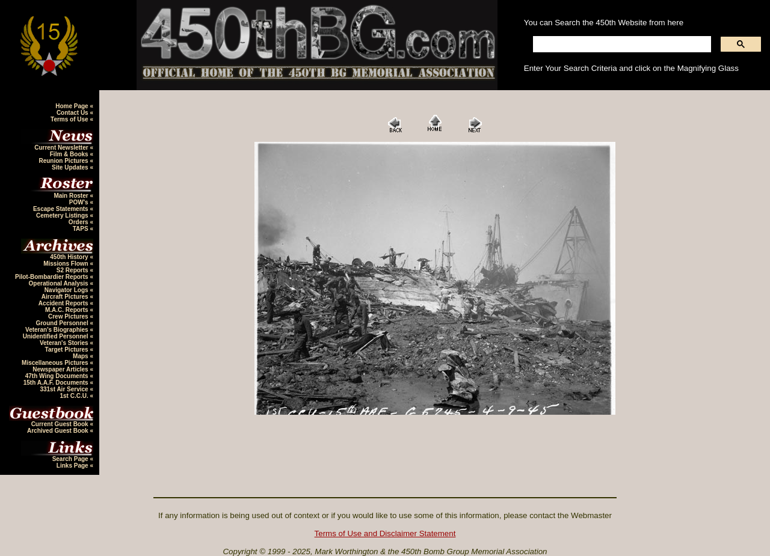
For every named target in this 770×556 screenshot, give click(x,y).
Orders (79, 222)
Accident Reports (64, 303)
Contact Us (73, 112)
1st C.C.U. (75, 396)
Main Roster (72, 195)
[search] (620, 44)
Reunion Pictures (64, 160)
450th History (70, 257)
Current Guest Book (60, 424)
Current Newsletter (62, 147)
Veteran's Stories (65, 343)
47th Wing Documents (57, 376)
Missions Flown (66, 263)
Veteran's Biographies (57, 329)
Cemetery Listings (63, 215)
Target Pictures (67, 349)
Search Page (71, 459)
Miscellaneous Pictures (56, 362)
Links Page (73, 465)
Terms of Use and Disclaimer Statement (385, 533)
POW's (79, 202)
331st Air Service (65, 389)
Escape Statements (61, 209)
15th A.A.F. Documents (56, 382)
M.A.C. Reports (67, 310)
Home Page (72, 106)
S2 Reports (73, 270)
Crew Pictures (69, 316)
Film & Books (70, 154)
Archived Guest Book (58, 430)
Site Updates (71, 167)
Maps (81, 356)
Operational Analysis (59, 283)
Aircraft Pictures (66, 296)
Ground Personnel (62, 323)
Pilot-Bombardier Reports (52, 276)
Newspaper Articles (61, 369)
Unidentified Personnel (56, 336)
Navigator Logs (67, 290)
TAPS (81, 228)
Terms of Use (70, 119)
